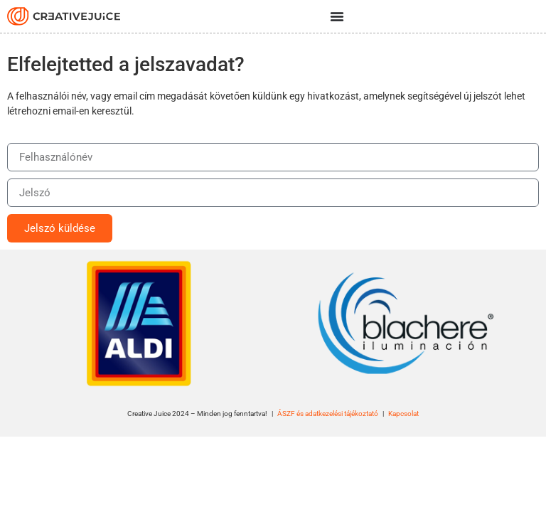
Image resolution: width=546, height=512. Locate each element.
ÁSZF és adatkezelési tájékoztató (327, 413)
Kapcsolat (403, 413)
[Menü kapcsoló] (337, 16)
